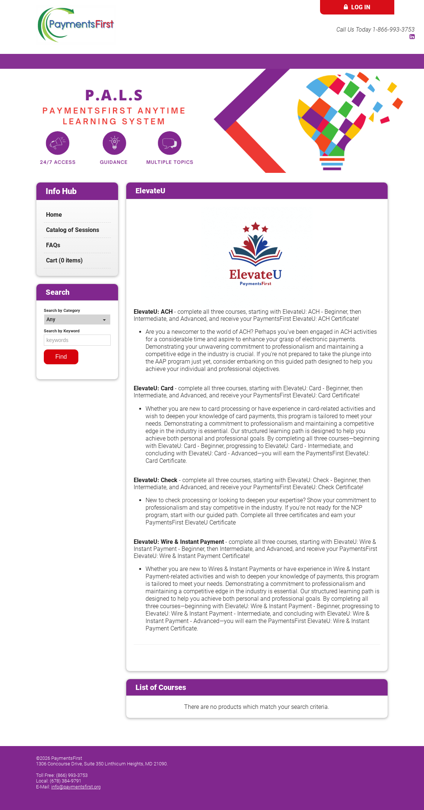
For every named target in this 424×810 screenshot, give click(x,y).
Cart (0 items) (64, 260)
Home (54, 214)
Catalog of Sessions (72, 229)
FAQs (53, 245)
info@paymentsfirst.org (76, 787)
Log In (360, 7)
